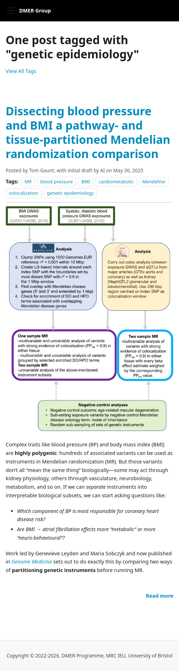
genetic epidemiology (70, 193)
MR (28, 181)
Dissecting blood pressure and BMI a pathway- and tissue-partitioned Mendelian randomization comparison (88, 132)
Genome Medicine (31, 561)
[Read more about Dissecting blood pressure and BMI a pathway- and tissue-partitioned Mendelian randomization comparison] (159, 595)
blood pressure (56, 181)
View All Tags (21, 71)
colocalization (23, 193)
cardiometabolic (116, 181)
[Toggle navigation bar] (11, 10)
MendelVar (154, 181)
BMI (85, 181)
